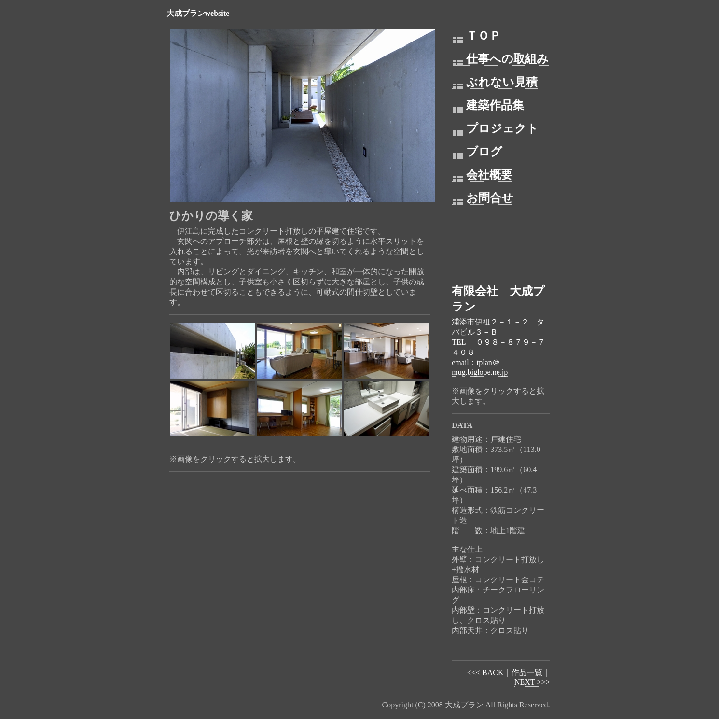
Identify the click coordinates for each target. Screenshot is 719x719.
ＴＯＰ (476, 35)
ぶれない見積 (495, 82)
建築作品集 (488, 105)
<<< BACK (485, 672)
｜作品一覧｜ (527, 672)
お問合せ (482, 198)
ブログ (477, 151)
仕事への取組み (500, 59)
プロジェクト (495, 128)
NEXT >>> (532, 682)
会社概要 (482, 175)
